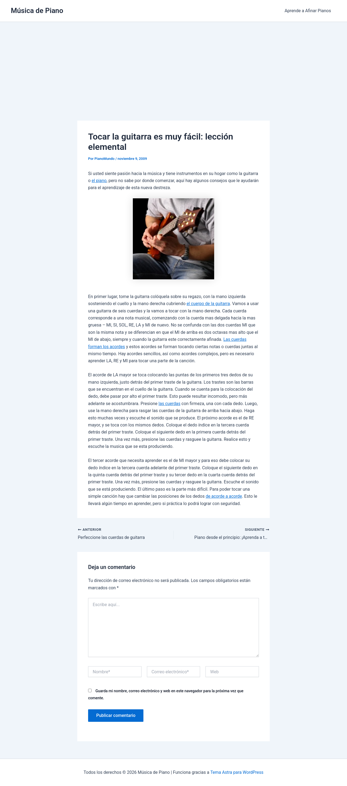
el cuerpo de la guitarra (208, 303)
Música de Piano (37, 11)
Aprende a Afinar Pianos (308, 10)
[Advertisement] (173, 63)
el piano (99, 180)
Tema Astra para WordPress (237, 772)
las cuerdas (170, 403)
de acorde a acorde (224, 496)
